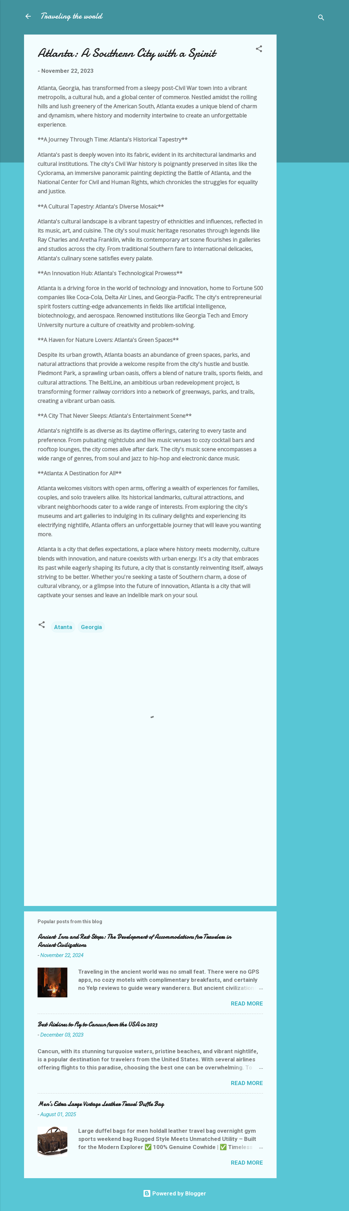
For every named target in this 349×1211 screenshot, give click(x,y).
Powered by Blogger (174, 1193)
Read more (247, 1003)
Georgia (91, 627)
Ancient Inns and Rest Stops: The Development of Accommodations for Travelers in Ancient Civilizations (134, 941)
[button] (259, 50)
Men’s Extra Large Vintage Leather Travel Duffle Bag (100, 1104)
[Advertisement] (303, 136)
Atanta (63, 627)
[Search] (321, 18)
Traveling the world (71, 16)
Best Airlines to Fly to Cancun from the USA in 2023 (97, 1024)
